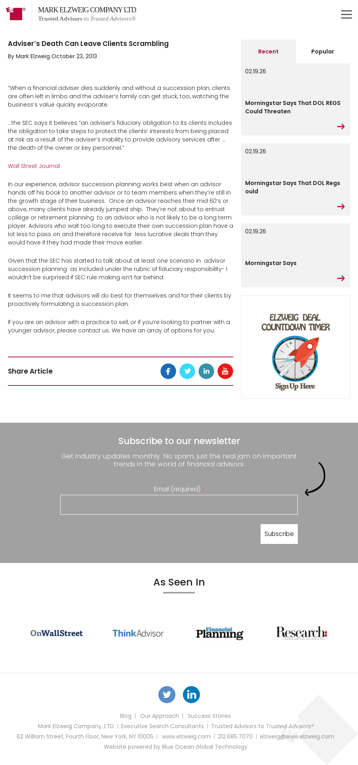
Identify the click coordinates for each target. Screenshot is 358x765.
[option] (56, 633)
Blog (125, 716)
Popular (322, 51)
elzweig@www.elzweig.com (297, 736)
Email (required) (179, 489)
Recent (268, 51)
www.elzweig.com (186, 736)
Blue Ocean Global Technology (205, 747)
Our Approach (159, 716)
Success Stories (209, 716)
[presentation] (120, 535)
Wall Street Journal (34, 166)
